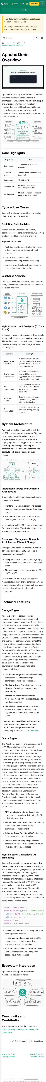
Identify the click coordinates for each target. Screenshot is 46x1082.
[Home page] (3, 43)
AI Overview (33, 730)
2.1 (36, 29)
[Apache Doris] (4, 4)
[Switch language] (37, 38)
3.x (32, 29)
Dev (8, 43)
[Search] (18, 38)
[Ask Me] (23, 10)
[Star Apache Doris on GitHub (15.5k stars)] (20, 4)
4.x (29, 29)
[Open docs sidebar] (42, 38)
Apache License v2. (15, 1081)
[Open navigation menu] (42, 3)
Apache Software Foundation (31, 1079)
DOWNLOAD (34, 4)
